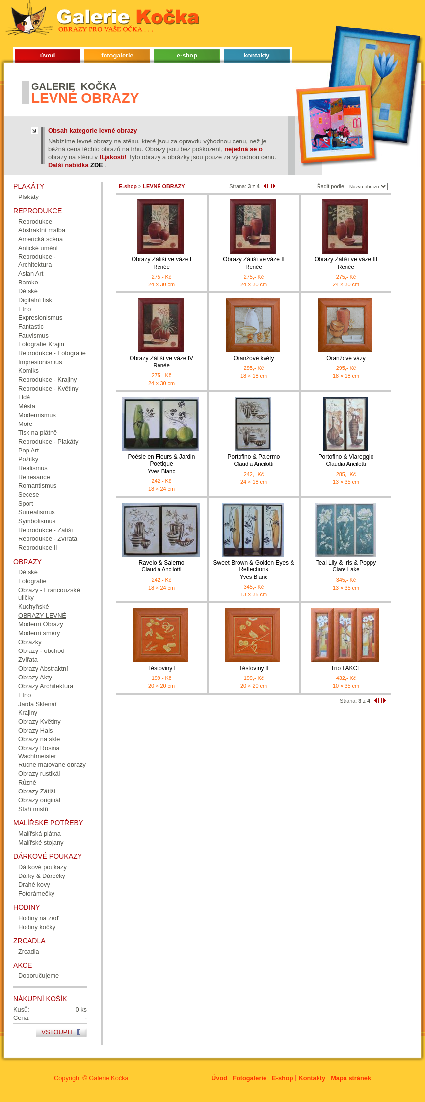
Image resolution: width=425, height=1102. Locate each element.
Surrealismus (36, 512)
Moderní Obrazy (40, 624)
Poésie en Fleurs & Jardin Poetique (161, 464)
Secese (28, 494)
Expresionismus (40, 317)
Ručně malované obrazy (52, 764)
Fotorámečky (36, 893)
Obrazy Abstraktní (43, 668)
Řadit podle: (331, 186)
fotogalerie (117, 55)
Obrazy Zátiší (36, 791)
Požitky (28, 459)
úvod (47, 55)
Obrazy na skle (39, 739)
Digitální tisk (35, 300)
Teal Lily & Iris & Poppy (346, 566)
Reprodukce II (37, 547)
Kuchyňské (33, 606)
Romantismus (37, 485)
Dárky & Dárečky (41, 875)
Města (26, 406)
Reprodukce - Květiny (48, 388)
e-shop (187, 55)
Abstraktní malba (41, 230)
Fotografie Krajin (41, 344)
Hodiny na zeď (38, 918)
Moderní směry (39, 633)
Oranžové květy (253, 358)
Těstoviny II (253, 668)
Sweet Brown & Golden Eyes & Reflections (253, 569)
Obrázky (30, 642)
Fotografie (32, 581)
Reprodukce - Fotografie (52, 353)
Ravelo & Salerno (161, 566)
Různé (27, 782)
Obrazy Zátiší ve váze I (161, 263)
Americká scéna (40, 239)
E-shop (282, 1078)
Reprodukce (35, 221)
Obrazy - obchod (41, 650)
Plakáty (28, 196)
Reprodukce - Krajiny (47, 379)
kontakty (257, 55)
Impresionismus (40, 362)
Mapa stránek (351, 1078)
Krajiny (27, 712)
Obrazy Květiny (39, 721)
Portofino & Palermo (253, 460)
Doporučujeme (38, 975)
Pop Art (28, 450)
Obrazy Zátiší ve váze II (253, 263)
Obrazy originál (39, 800)
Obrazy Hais (35, 730)
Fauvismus (33, 335)
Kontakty (311, 1078)
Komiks (28, 370)
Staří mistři (33, 809)
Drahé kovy (34, 884)
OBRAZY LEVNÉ (42, 615)
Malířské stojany (40, 842)
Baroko (28, 282)
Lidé (24, 397)
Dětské (28, 291)
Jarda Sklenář (37, 703)
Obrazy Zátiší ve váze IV (161, 362)
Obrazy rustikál (39, 773)
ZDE (96, 165)
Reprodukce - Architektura (37, 260)
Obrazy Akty (35, 677)
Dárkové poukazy (42, 867)
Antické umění (38, 248)
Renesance (34, 476)
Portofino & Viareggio (346, 460)
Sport (25, 503)
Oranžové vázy (346, 358)
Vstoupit (57, 1032)
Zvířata (28, 659)
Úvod (219, 1078)
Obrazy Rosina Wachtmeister (39, 752)
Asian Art (30, 273)
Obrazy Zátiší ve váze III (346, 263)
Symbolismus (36, 521)
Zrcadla (28, 951)
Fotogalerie (249, 1078)
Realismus (33, 468)
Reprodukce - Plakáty (48, 441)
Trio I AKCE (346, 668)
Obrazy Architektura (45, 686)
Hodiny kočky (36, 927)
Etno (24, 308)
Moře (25, 423)
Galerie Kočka (108, 1078)
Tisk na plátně (37, 432)
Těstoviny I (161, 668)
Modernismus (37, 415)
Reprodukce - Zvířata (47, 538)
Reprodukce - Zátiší (45, 530)
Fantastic (31, 326)
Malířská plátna (39, 833)
